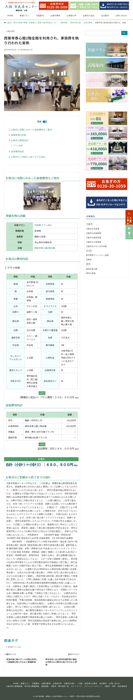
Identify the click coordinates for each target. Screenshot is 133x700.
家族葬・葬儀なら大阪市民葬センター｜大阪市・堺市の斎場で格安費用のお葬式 (69, 696)
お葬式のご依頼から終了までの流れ (28, 157)
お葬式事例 (10, 31)
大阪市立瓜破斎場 (93, 233)
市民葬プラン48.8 (43, 225)
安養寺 (89, 260)
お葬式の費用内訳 (19, 140)
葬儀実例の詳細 (18, 135)
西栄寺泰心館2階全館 (44, 248)
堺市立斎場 (90, 273)
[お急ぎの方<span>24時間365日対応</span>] (129, 213)
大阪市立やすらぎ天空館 (96, 246)
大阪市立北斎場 (92, 229)
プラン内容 (18, 145)
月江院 (89, 251)
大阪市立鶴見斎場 (93, 238)
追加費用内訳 (17, 151)
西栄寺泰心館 (91, 269)
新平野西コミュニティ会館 (97, 255)
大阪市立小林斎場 (93, 242)
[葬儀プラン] (129, 228)
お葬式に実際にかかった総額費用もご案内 (31, 130)
